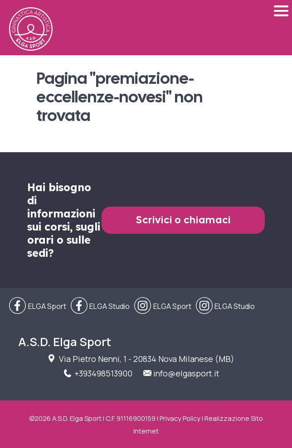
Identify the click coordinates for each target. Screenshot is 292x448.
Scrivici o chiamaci (183, 219)
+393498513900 (103, 373)
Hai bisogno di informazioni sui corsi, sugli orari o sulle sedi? (63, 220)
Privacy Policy (180, 418)
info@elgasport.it (186, 373)
